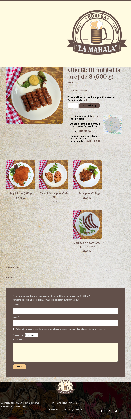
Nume (16, 252)
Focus (95, 412)
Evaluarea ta (19, 282)
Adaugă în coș (89, 105)
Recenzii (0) (12, 215)
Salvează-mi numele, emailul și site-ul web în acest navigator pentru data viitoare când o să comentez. (61, 277)
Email (16, 264)
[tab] (12, 215)
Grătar (81, 146)
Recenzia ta (18, 287)
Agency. (102, 412)
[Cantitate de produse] (73, 105)
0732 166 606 (67, 364)
